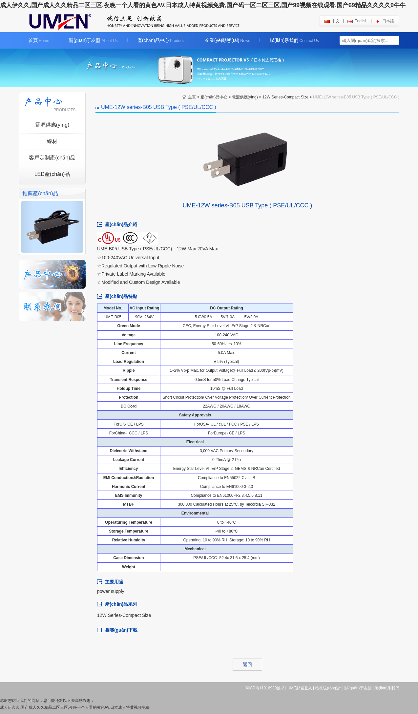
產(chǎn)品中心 (161, 40)
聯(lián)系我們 (294, 40)
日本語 (384, 21)
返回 (247, 664)
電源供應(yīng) (245, 97)
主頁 (192, 97)
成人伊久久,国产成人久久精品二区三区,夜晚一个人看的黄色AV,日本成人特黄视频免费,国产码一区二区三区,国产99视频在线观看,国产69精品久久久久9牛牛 (203, 5)
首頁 (39, 40)
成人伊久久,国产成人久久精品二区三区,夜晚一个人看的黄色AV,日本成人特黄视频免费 (75, 707)
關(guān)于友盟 (93, 40)
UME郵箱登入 (299, 688)
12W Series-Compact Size (285, 97)
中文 (332, 21)
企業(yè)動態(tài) (227, 40)
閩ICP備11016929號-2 (264, 688)
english (357, 21)
